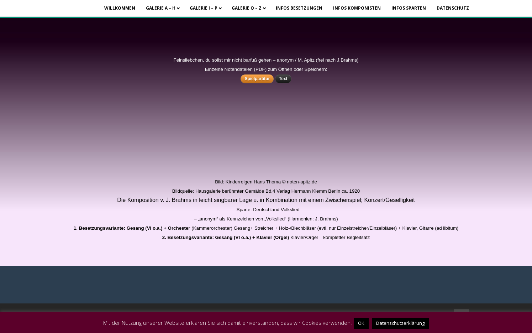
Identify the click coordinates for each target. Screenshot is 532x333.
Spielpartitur (257, 78)
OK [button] (361, 323)
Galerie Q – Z (247, 8)
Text (283, 78)
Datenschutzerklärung (400, 323)
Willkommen (119, 8)
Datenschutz (453, 8)
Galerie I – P (203, 8)
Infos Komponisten (357, 8)
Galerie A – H (160, 8)
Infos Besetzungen (299, 8)
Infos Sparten (408, 8)
